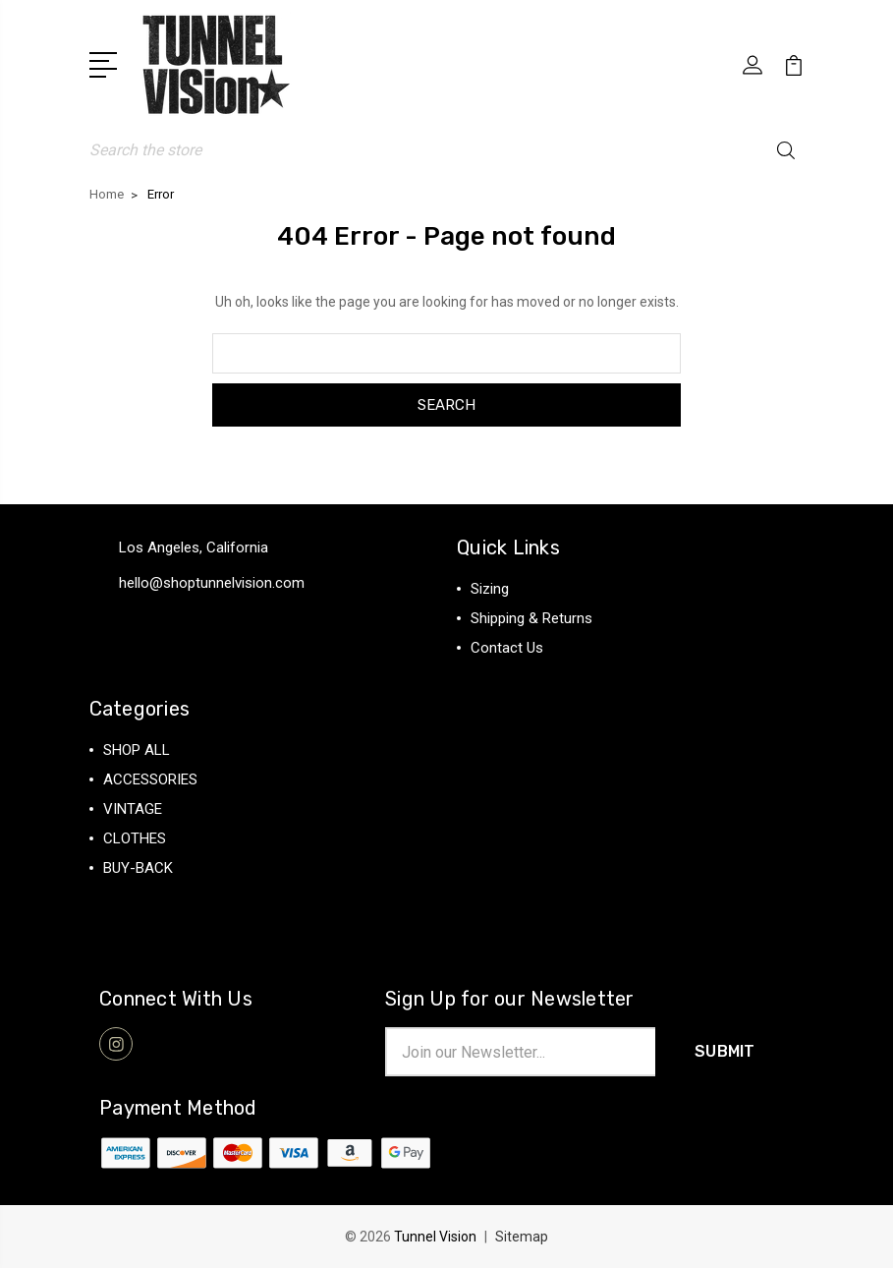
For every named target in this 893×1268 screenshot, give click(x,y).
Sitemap (521, 1236)
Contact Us (507, 648)
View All (130, 897)
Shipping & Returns (531, 618)
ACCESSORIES (150, 779)
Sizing (490, 589)
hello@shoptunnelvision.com (212, 583)
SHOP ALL (136, 750)
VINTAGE (132, 809)
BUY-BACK (138, 868)
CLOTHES (134, 838)
